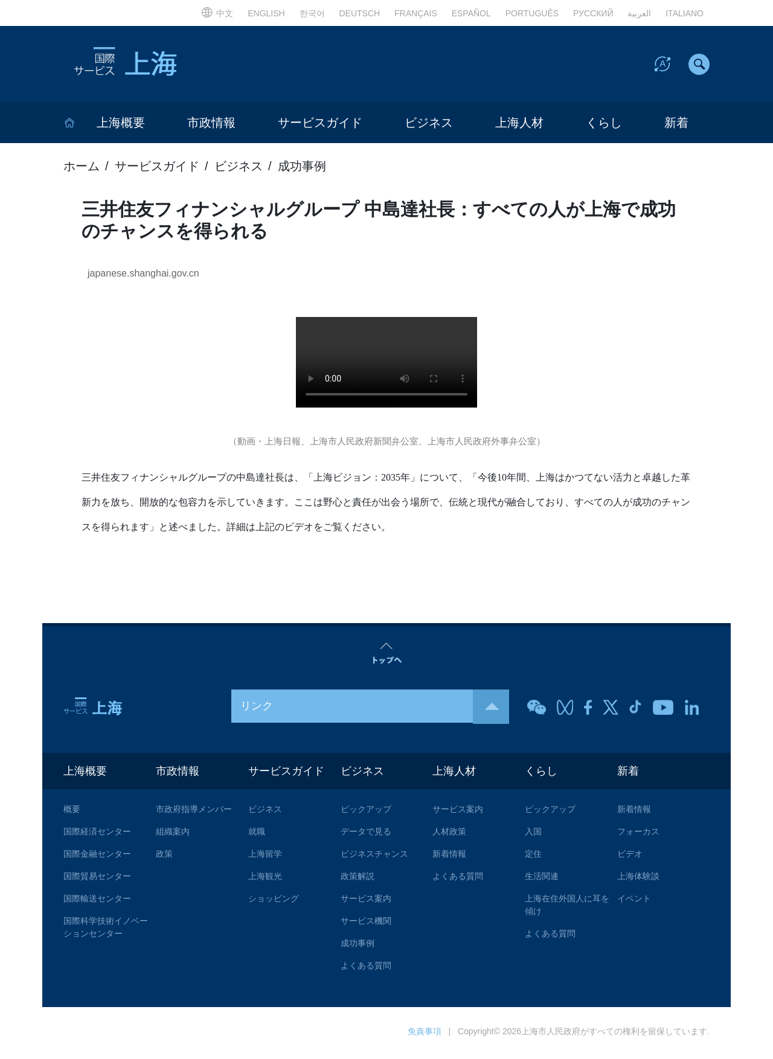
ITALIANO (685, 13)
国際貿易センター (97, 879)
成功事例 (302, 168)
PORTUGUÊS (532, 13)
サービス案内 (366, 901)
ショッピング (273, 901)
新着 (676, 125)
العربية (639, 13)
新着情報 (449, 857)
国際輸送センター (97, 901)
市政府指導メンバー (194, 812)
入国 (533, 834)
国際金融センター (97, 857)
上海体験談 (638, 879)
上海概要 (121, 125)
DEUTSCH (359, 13)
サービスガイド (320, 125)
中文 (217, 13)
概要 (71, 812)
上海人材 (519, 125)
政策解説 (357, 879)
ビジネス (429, 125)
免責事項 (424, 1034)
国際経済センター (97, 834)
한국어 (312, 13)
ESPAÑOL (471, 13)
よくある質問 (366, 968)
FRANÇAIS (415, 13)
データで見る (366, 834)
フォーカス (638, 834)
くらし (604, 125)
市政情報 (211, 125)
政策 (164, 857)
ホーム (81, 168)
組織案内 (173, 834)
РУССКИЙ (593, 13)
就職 (256, 834)
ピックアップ (366, 812)
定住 (533, 857)
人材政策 (449, 834)
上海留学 (265, 857)
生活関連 (542, 879)
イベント (634, 901)
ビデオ (630, 857)
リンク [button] (374, 708)
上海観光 (265, 879)
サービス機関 (366, 924)
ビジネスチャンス (374, 857)
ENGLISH (266, 13)
